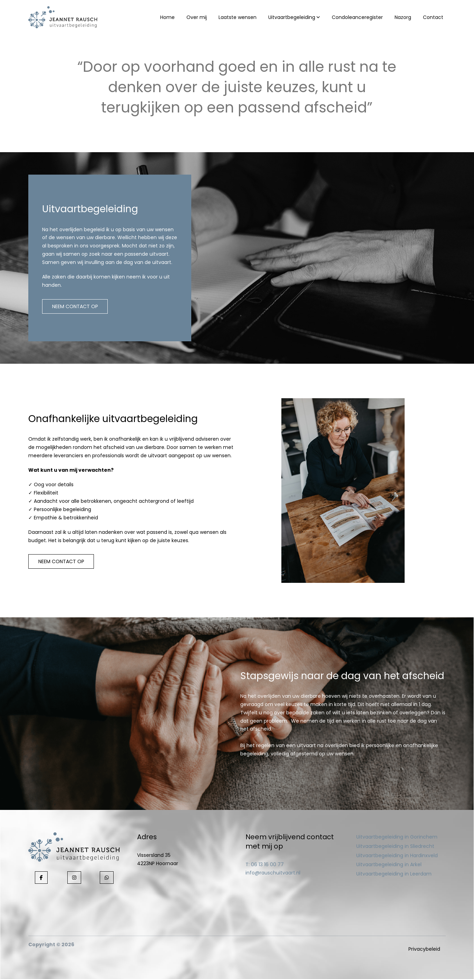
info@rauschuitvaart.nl (272, 872)
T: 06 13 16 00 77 (264, 864)
